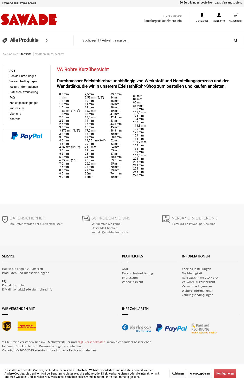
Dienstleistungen (35, 273)
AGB (12, 70)
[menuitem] (202, 17)
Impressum (16, 108)
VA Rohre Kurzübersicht (198, 282)
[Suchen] (236, 41)
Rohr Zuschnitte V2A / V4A (200, 278)
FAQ (12, 97)
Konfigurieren (225, 373)
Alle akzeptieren (200, 373)
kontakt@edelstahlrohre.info (163, 21)
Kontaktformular (13, 285)
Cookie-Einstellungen (22, 76)
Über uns (15, 113)
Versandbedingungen (23, 81)
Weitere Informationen (23, 86)
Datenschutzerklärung (23, 92)
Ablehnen (178, 373)
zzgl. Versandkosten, (92, 342)
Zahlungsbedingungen (23, 102)
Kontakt (14, 119)
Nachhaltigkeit (192, 273)
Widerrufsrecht (132, 282)
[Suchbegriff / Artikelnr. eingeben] (162, 40)
